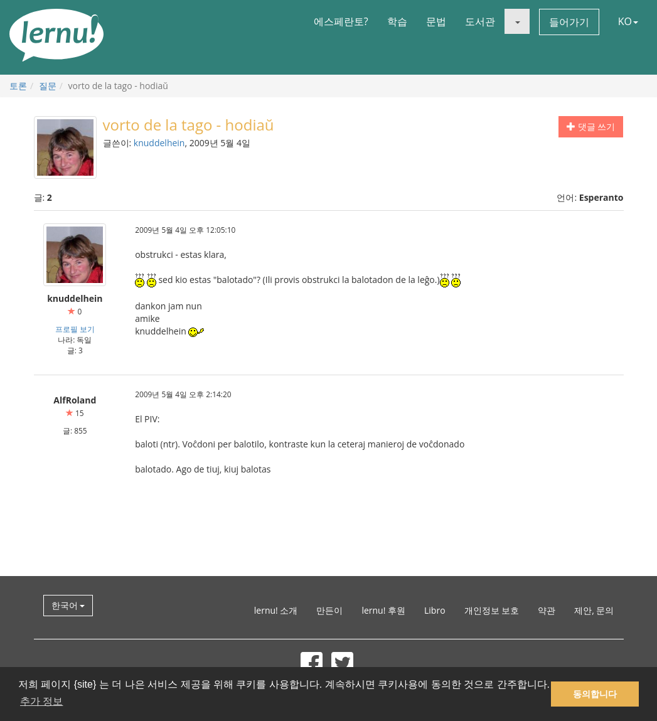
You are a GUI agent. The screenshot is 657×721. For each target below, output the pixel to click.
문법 (436, 21)
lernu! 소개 (276, 610)
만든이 (329, 610)
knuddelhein (159, 143)
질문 (47, 86)
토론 (18, 86)
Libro (435, 610)
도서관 (480, 21)
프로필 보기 (75, 329)
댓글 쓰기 (591, 126)
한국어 (68, 605)
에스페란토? (341, 21)
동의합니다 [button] (595, 694)
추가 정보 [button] (41, 701)
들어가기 (569, 22)
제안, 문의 (594, 610)
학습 (397, 21)
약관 (546, 610)
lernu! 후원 (383, 610)
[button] (517, 21)
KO (628, 21)
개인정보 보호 (492, 610)
